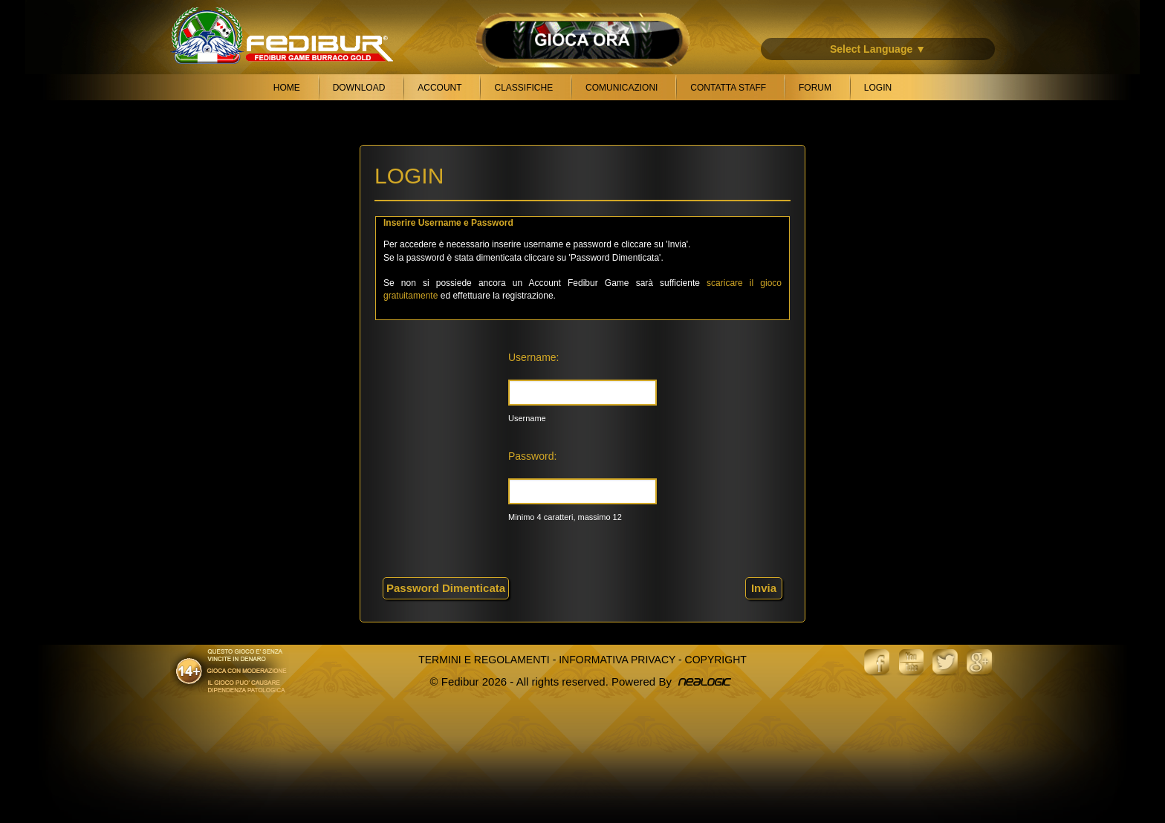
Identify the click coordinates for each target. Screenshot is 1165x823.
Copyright (716, 660)
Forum (815, 87)
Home (286, 87)
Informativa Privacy (617, 660)
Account (439, 87)
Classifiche (523, 87)
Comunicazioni (621, 87)
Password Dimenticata (445, 588)
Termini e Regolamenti (484, 660)
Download (359, 87)
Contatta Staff (728, 87)
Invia (763, 588)
